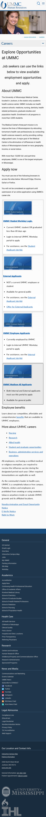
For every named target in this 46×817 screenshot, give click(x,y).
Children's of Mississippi (10, 625)
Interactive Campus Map (11, 554)
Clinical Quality (7, 628)
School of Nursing (8, 608)
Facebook (7, 686)
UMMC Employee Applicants (16, 333)
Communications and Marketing (13, 674)
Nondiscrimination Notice (11, 724)
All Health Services (8, 622)
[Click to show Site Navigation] (43, 3)
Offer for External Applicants (19, 306)
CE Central (6, 545)
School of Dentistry (9, 595)
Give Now (5, 551)
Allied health (14, 442)
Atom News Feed (9, 704)
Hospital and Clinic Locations (12, 634)
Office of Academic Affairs (11, 589)
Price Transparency (9, 637)
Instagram (7, 695)
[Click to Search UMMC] (38, 3)
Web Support (6, 733)
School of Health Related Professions (15, 602)
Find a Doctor (7, 631)
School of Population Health (12, 611)
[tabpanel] (23, 22)
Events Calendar (8, 677)
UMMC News (6, 680)
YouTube (6, 692)
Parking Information (9, 563)
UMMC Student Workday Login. (18, 221)
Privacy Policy (7, 727)
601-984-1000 (21, 773)
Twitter (6, 689)
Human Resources (17, 7)
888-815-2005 (22, 776)
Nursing (12, 433)
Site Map (5, 566)
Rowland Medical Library (11, 593)
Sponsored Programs (9, 663)
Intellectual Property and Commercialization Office (20, 657)
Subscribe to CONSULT (10, 683)
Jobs (4, 557)
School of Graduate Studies (12, 599)
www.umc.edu (6, 768)
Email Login (6, 548)
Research (13, 437)
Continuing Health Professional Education (17, 586)
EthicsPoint (6, 718)
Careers (41, 37)
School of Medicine (8, 605)
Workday (5, 569)
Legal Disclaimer (8, 721)
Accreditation (7, 580)
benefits (20, 417)
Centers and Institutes (10, 651)
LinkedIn (6, 698)
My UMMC (5, 560)
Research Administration (11, 660)
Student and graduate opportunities (25, 447)
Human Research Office (10, 654)
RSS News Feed (9, 701)
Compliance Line (8, 715)
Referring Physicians (9, 640)
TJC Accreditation (8, 730)
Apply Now (6, 583)
